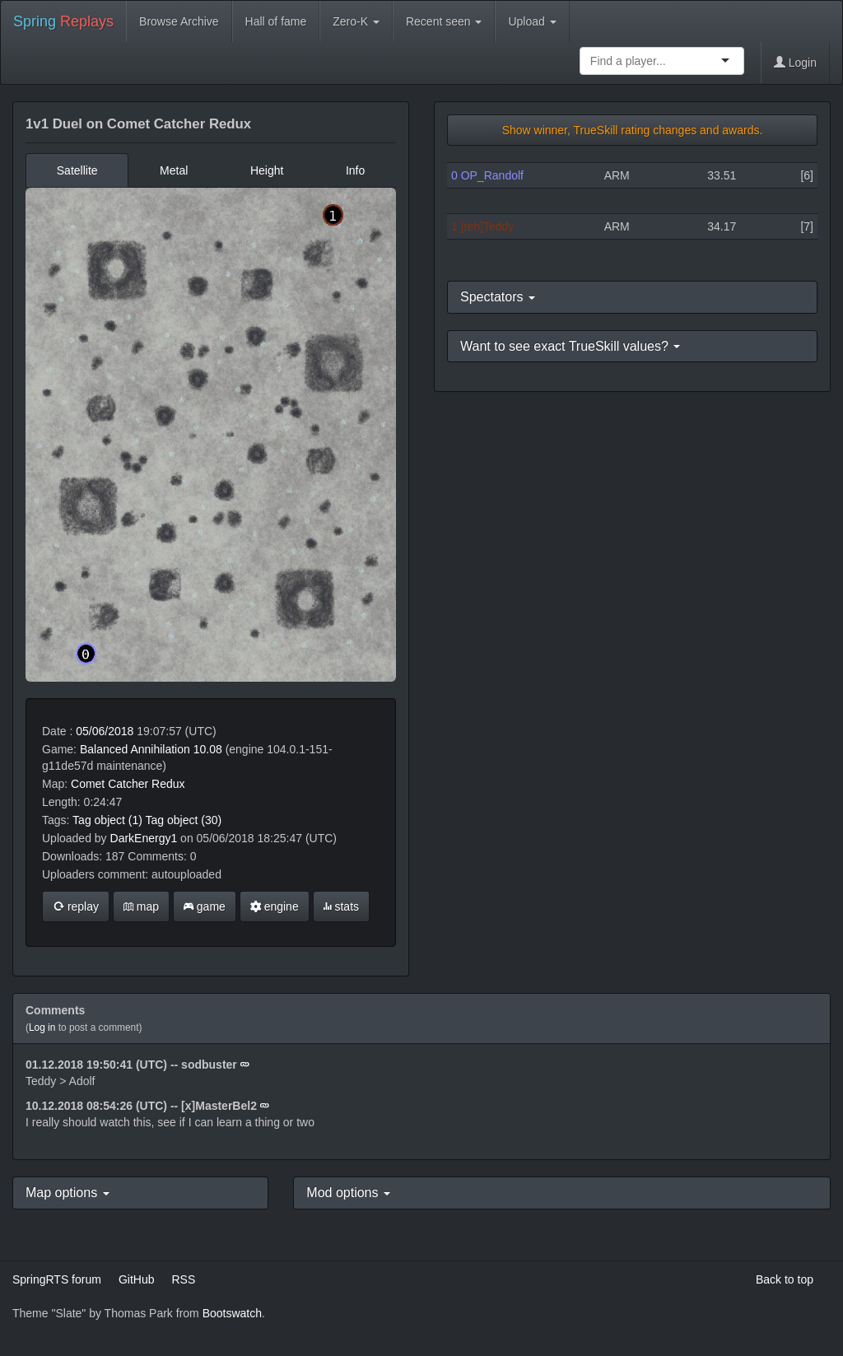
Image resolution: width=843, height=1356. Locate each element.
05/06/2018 (104, 731)
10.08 (207, 749)
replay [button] (76, 906)
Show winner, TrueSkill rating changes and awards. (632, 130)
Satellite (77, 170)
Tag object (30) (184, 820)
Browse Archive (178, 21)
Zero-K (356, 21)
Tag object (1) (107, 820)
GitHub (137, 1279)
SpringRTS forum (56, 1279)
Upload (532, 21)
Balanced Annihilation (135, 749)
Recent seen (444, 21)
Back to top (784, 1279)
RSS (183, 1279)
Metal (174, 170)
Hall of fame (276, 21)
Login (795, 62)
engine (274, 906)
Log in (42, 1027)
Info (355, 170)
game (205, 906)
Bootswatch (232, 1313)
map (141, 906)
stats (341, 906)
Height (266, 170)
